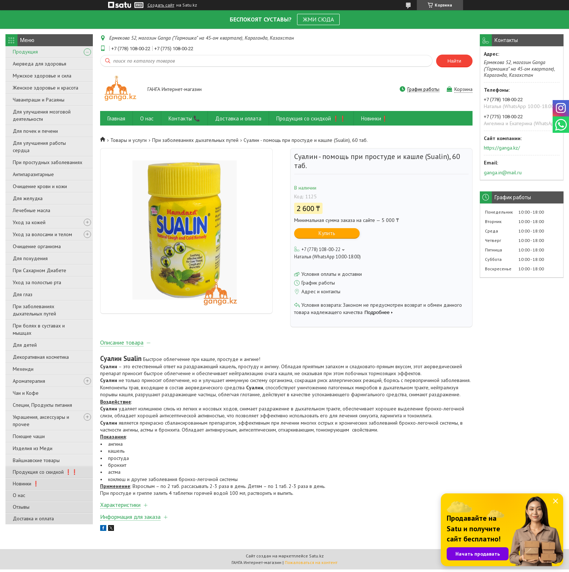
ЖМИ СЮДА (318, 19)
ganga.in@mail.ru (503, 172)
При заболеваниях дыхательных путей (34, 310)
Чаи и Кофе (26, 393)
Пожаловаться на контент (311, 565)
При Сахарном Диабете (39, 270)
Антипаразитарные (33, 174)
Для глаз (22, 294)
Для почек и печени (35, 131)
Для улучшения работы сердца (39, 147)
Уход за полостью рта (37, 282)
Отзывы (21, 507)
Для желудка (28, 198)
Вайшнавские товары (36, 460)
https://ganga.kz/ (502, 147)
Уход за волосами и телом (42, 234)
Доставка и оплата (33, 518)
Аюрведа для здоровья (39, 63)
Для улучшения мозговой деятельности (42, 115)
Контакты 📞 (184, 118)
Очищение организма (37, 246)
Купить (327, 233)
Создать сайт (160, 5)
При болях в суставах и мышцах (39, 329)
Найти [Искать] (454, 61)
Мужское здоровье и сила (42, 75)
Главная (116, 118)
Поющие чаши (29, 436)
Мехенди (23, 369)
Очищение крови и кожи (40, 186)
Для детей (25, 345)
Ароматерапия (29, 381)
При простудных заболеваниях (47, 162)
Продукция (25, 51)
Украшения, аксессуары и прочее (41, 421)
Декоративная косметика (41, 357)
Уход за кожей (29, 222)
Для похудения (30, 258)
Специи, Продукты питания (42, 405)
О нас (19, 495)
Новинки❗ (374, 118)
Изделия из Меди (32, 448)
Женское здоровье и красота (45, 87)
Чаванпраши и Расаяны (38, 99)
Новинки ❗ (26, 483)
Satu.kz (316, 558)
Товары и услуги (128, 140)
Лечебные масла (31, 210)
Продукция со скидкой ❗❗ (45, 472)
